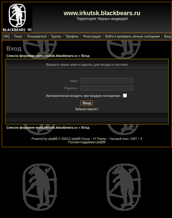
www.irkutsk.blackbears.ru (102, 13)
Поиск (18, 36)
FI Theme (99, 138)
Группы (56, 36)
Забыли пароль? (86, 109)
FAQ (7, 36)
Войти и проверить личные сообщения (132, 36)
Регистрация (92, 36)
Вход (167, 36)
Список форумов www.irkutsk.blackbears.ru (42, 56)
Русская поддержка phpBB (86, 142)
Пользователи (37, 36)
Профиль (72, 36)
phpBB (53, 138)
